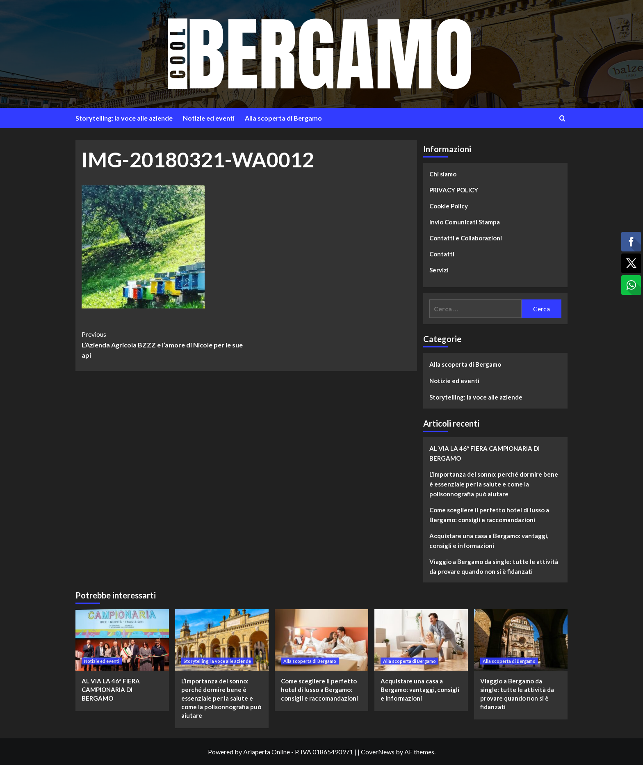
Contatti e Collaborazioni (465, 238)
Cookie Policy (448, 206)
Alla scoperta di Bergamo (283, 118)
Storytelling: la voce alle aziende (124, 118)
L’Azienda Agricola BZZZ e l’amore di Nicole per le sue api (164, 344)
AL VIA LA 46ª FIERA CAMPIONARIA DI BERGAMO (484, 453)
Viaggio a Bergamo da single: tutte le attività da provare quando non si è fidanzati (493, 566)
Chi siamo (442, 174)
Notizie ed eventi (209, 118)
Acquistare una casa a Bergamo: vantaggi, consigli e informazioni (488, 540)
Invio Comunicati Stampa (464, 222)
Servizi (439, 270)
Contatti (441, 254)
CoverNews (377, 752)
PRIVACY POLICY (453, 190)
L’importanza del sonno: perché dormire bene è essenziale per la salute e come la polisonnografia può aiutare (493, 484)
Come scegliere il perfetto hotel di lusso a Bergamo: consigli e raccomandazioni (489, 514)
